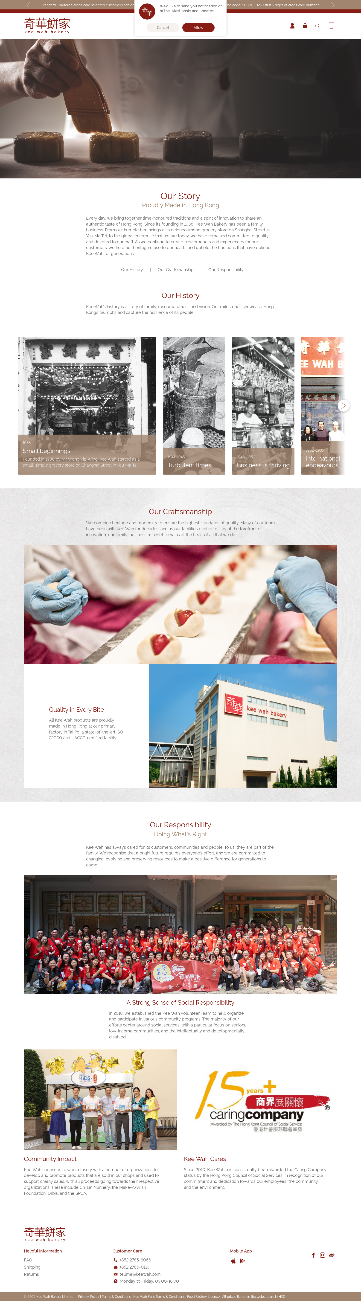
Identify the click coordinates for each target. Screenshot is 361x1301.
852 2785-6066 (136, 1259)
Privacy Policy (88, 1296)
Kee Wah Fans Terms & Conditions (159, 1296)
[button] (344, 406)
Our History (132, 269)
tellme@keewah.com (140, 1274)
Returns (31, 1274)
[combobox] (317, 26)
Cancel (162, 27)
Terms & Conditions (116, 1296)
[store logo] (47, 25)
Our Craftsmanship (176, 269)
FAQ (28, 1259)
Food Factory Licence (203, 1296)
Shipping (32, 1266)
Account (291, 25)
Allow (198, 27)
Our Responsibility (226, 269)
